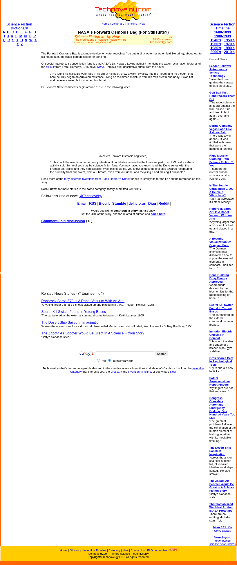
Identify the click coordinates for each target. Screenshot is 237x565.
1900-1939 (222, 36)
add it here (158, 214)
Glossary (116, 371)
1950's (229, 40)
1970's (229, 44)
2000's (215, 52)
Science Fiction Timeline (222, 26)
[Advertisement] (18, 115)
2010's (229, 52)
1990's (229, 48)
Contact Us (138, 550)
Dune (100, 67)
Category (114, 550)
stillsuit (50, 67)
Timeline (132, 23)
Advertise (161, 550)
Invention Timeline (139, 371)
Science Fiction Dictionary (19, 26)
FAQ (150, 550)
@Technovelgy (90, 196)
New (142, 23)
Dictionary (117, 23)
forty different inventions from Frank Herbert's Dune (96, 179)
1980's (215, 48)
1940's (215, 40)
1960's (215, 44)
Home (105, 23)
